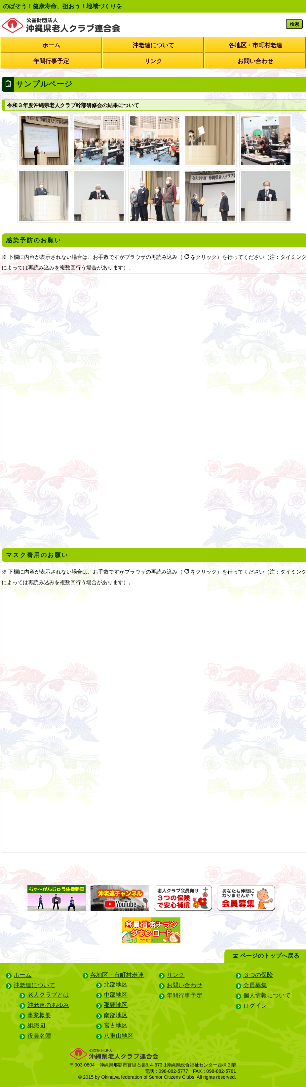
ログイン (255, 1005)
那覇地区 (116, 1005)
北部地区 (116, 984)
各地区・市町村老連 (255, 45)
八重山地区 (119, 1035)
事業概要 (39, 1015)
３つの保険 (258, 975)
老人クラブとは (48, 994)
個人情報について (267, 995)
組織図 (36, 1025)
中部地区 (116, 994)
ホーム (51, 45)
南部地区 (116, 1015)
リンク (153, 61)
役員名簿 (39, 1035)
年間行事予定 (51, 61)
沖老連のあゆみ (48, 1005)
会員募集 (255, 985)
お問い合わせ (255, 61)
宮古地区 (116, 1025)
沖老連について (153, 45)
